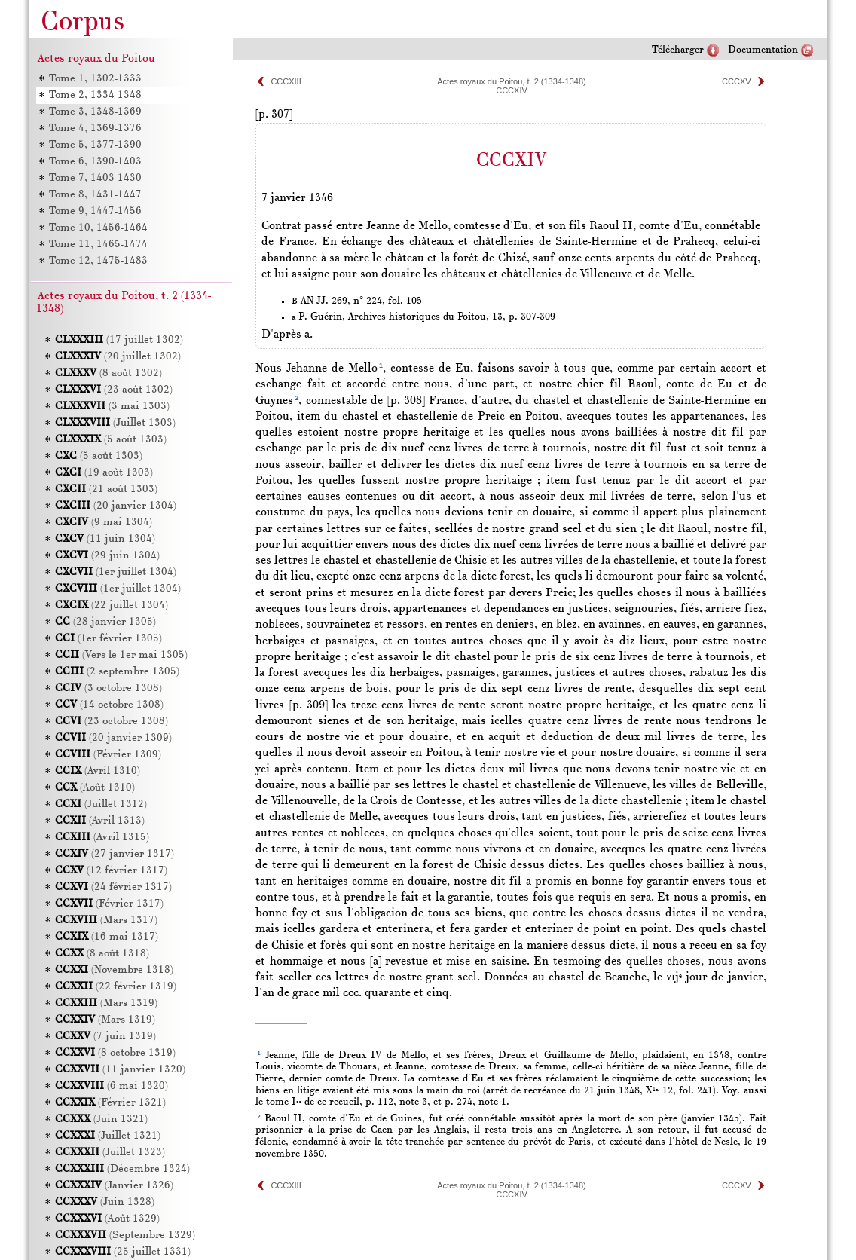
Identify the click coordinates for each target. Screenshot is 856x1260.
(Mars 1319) (106, 1003)
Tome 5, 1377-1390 (95, 145)
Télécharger (678, 50)
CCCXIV (511, 90)
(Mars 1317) (106, 920)
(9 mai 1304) (103, 522)
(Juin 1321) (101, 1119)
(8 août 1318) (102, 953)
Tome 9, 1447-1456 (95, 211)
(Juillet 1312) (101, 804)
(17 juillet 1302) (119, 340)
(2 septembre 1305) (117, 671)
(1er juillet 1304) (115, 572)
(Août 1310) (95, 788)
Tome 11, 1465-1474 (98, 244)
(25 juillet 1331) (123, 1252)
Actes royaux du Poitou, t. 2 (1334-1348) (511, 81)
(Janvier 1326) (114, 1185)
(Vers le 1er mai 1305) (121, 655)
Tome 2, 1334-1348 (95, 95)
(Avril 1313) (100, 821)
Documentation (763, 50)
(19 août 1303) (104, 473)
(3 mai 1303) (112, 406)
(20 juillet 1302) (118, 356)
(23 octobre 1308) (111, 721)
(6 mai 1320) (111, 1086)
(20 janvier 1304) (115, 506)
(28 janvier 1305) (105, 622)
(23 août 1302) (114, 390)
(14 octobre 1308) (109, 705)
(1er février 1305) (108, 638)
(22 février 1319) (115, 986)
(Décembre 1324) (122, 1169)
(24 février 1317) (113, 887)
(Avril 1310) (97, 771)
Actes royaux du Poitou (96, 59)
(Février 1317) (109, 904)
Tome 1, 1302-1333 (95, 78)
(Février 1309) (108, 754)
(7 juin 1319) (105, 1036)
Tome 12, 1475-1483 (98, 261)
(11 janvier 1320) (120, 1069)
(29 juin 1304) (107, 555)
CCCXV (736, 81)
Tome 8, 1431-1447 (95, 194)
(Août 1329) (107, 1219)
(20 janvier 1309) (113, 738)
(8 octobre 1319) (115, 1053)
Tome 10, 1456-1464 (98, 228)
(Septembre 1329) (125, 1235)
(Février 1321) (110, 1103)
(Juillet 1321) (107, 1136)
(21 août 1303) (106, 489)
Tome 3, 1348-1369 (95, 112)
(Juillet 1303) (115, 423)
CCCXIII (286, 81)
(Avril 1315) (102, 837)
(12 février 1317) (111, 870)
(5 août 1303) (111, 439)
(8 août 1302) (108, 373)
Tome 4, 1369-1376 (95, 128)
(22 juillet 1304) (111, 605)
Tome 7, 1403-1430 (95, 178)
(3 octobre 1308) (108, 688)
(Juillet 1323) (110, 1152)
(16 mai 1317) (106, 937)
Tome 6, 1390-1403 (95, 161)
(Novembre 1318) (114, 970)
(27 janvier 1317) (114, 854)
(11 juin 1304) (105, 539)
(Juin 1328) (104, 1202)
